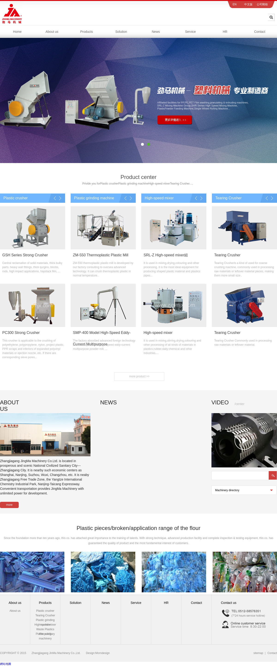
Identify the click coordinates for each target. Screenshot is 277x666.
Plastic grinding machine (133, 183)
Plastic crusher (109, 183)
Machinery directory (231, 492)
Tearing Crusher (180, 183)
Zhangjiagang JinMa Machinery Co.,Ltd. (56, 653)
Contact (259, 31)
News (156, 31)
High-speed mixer (159, 183)
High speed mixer (45, 624)
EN (235, 4)
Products (86, 31)
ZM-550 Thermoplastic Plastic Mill (100, 255)
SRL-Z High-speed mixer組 (166, 255)
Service (190, 31)
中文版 (248, 4)
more (9, 504)
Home (17, 31)
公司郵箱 (262, 4)
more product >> (139, 376)
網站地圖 (5, 664)
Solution (121, 31)
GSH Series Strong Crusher (25, 255)
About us (51, 31)
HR (225, 31)
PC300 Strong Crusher (21, 333)
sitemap (258, 653)
